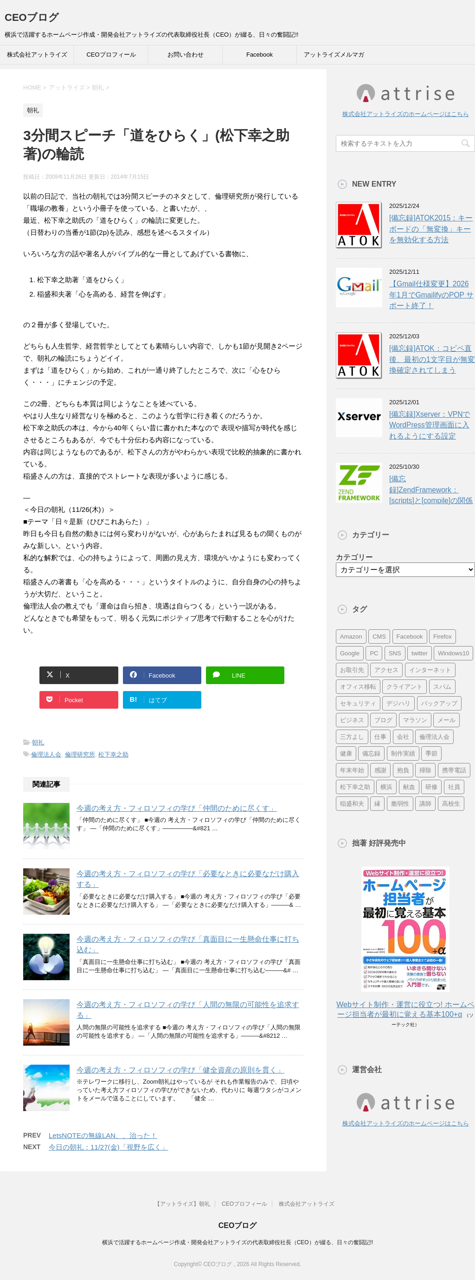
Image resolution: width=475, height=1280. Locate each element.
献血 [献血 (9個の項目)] (409, 786)
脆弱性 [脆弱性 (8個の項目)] (400, 803)
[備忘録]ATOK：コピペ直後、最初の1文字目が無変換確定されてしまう (432, 359)
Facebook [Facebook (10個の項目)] (410, 636)
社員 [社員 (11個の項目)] (454, 786)
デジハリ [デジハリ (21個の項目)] (398, 703)
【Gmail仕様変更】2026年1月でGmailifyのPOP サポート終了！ (431, 295)
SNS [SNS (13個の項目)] (395, 653)
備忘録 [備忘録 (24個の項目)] (371, 753)
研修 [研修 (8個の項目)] (431, 786)
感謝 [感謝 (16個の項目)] (380, 770)
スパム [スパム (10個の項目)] (442, 686)
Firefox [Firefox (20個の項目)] (442, 636)
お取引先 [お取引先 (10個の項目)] (352, 669)
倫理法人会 (46, 754)
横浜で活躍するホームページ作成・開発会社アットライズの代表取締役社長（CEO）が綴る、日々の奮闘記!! (237, 1242)
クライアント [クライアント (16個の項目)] (404, 686)
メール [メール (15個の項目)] (446, 720)
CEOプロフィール (110, 54)
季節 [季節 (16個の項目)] (431, 753)
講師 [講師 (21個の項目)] (425, 803)
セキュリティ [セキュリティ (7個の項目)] (358, 703)
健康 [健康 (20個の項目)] (346, 753)
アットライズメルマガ (334, 54)
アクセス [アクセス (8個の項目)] (386, 669)
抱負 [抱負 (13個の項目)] (403, 770)
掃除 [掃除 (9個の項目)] (425, 770)
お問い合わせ (185, 54)
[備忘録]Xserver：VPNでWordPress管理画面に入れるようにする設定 (429, 425)
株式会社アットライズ (37, 54)
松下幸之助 (113, 754)
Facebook (259, 54)
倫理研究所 (80, 754)
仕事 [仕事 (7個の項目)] (380, 736)
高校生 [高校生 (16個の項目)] (451, 803)
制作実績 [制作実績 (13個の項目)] (403, 753)
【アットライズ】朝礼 (182, 1204)
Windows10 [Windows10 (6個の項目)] (453, 653)
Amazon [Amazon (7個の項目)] (351, 636)
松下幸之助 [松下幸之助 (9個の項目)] (355, 786)
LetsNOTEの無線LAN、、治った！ (103, 1135)
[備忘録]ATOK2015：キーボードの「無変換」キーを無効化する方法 (431, 229)
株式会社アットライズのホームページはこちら (405, 113)
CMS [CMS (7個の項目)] (379, 636)
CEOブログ (32, 17)
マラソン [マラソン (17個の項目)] (415, 720)
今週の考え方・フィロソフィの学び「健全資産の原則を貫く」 (180, 1070)
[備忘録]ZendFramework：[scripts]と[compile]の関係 (431, 489)
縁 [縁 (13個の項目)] (377, 803)
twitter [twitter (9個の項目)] (419, 653)
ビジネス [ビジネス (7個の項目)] (352, 720)
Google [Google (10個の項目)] (349, 653)
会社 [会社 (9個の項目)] (403, 736)
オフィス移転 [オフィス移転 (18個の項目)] (358, 686)
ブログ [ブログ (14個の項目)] (383, 720)
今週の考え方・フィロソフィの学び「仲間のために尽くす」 (177, 808)
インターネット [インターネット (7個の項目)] (430, 669)
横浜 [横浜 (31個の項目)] (386, 786)
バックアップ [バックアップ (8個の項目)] (439, 703)
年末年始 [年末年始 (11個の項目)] (352, 770)
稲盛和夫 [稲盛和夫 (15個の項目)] (352, 803)
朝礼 (38, 742)
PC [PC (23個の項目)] (374, 653)
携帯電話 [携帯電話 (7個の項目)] (454, 770)
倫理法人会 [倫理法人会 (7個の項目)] (434, 736)
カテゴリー (354, 557)
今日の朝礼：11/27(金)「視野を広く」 (108, 1147)
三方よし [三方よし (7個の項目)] (352, 736)
